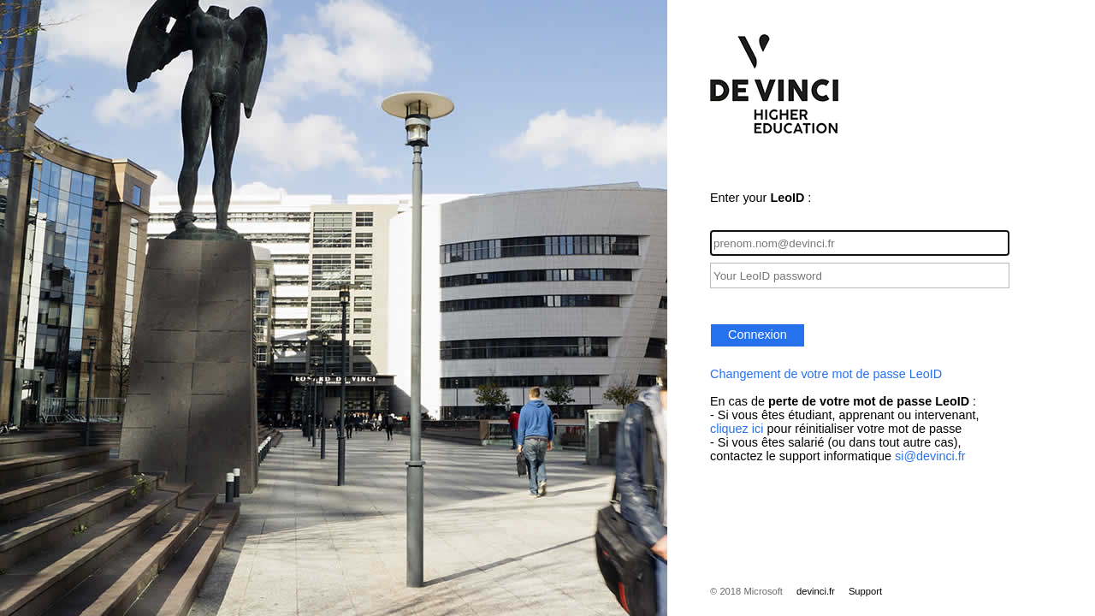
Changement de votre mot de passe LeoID (826, 374)
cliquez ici (736, 428)
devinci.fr (815, 591)
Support (865, 591)
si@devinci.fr (930, 456)
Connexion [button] (757, 334)
